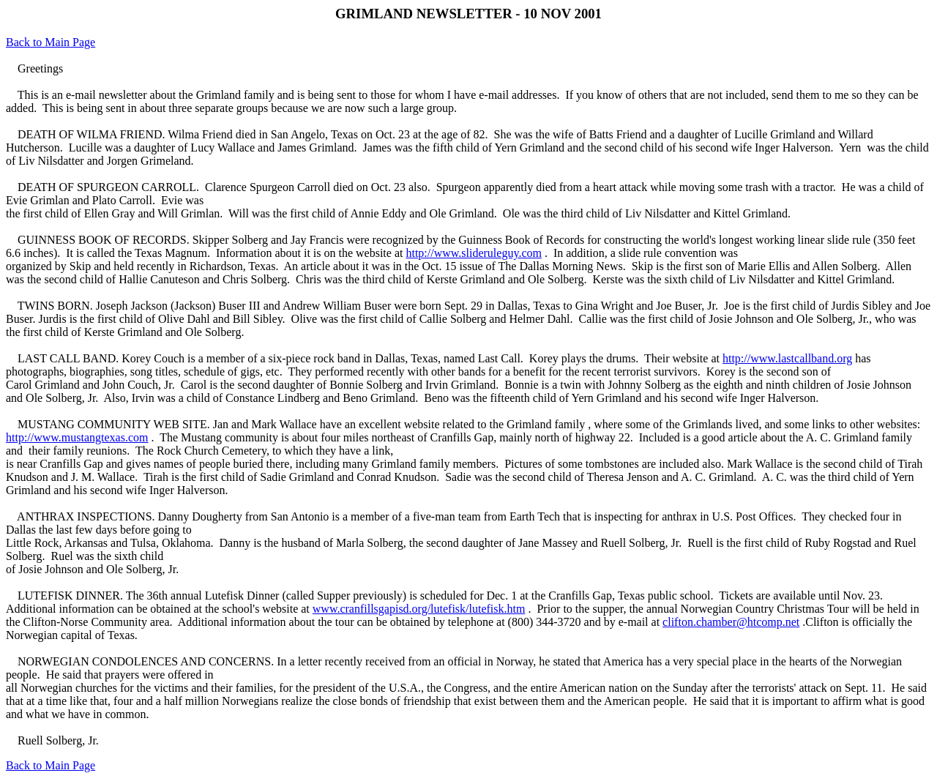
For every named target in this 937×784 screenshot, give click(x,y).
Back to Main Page (50, 42)
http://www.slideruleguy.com (473, 253)
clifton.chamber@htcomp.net (730, 622)
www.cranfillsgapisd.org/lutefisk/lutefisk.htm (419, 608)
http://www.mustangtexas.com (77, 437)
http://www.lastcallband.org (787, 358)
